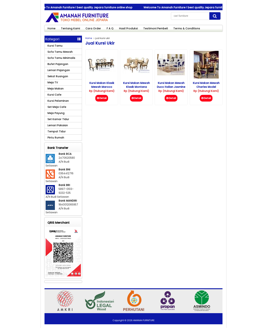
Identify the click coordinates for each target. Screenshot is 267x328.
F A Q (110, 28)
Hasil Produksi (128, 28)
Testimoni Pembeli (155, 28)
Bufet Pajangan (57, 64)
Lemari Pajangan (58, 70)
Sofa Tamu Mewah (60, 52)
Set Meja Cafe (56, 107)
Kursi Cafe (54, 95)
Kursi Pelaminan (58, 101)
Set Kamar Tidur (58, 119)
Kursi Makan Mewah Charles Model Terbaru (206, 87)
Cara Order (93, 28)
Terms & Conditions (186, 28)
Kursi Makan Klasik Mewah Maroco (101, 85)
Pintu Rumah (55, 137)
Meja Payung (56, 113)
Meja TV (52, 82)
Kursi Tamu (54, 46)
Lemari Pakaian (57, 125)
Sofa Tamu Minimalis (61, 58)
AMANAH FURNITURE (143, 320)
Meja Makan (55, 88)
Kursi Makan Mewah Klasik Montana (136, 85)
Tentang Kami (70, 28)
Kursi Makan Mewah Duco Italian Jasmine (171, 85)
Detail (102, 98)
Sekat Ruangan (57, 76)
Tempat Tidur (56, 131)
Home (51, 28)
